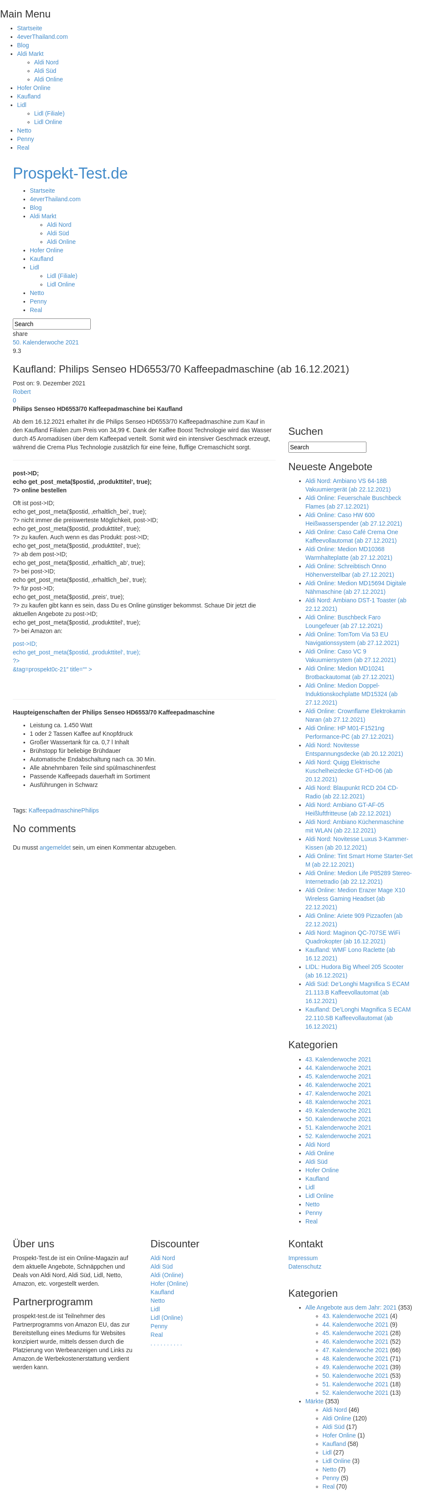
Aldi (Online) (166, 1275)
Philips (90, 810)
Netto (24, 130)
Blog (23, 45)
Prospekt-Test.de (70, 173)
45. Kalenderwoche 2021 (338, 1076)
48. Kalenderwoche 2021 (338, 1102)
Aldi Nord (46, 62)
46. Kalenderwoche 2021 (338, 1084)
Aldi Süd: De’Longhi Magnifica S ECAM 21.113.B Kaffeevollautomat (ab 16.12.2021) (357, 992)
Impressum (303, 1258)
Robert (22, 391)
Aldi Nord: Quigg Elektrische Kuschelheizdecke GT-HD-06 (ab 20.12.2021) (349, 771)
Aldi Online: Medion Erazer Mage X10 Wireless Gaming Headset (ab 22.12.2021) (355, 899)
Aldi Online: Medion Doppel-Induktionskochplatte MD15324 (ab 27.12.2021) (351, 694)
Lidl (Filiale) (49, 113)
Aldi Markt (30, 53)
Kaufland (28, 96)
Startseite (29, 28)
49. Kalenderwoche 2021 (338, 1110)
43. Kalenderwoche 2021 (338, 1059)
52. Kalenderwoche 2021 (338, 1136)
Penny (25, 139)
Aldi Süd (45, 70)
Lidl (21, 104)
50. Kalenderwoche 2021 (46, 342)
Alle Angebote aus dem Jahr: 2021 (351, 1307)
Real (23, 147)
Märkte (314, 1401)
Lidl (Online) (166, 1317)
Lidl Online (48, 122)
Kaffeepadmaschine (55, 810)
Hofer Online (34, 87)
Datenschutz (305, 1266)
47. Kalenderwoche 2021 (338, 1093)
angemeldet (55, 847)
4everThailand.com (42, 36)
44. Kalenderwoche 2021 (338, 1067)
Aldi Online (48, 79)
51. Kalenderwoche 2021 (338, 1127)
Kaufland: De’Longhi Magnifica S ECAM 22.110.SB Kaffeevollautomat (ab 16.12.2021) (358, 1018)
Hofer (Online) (169, 1283)
